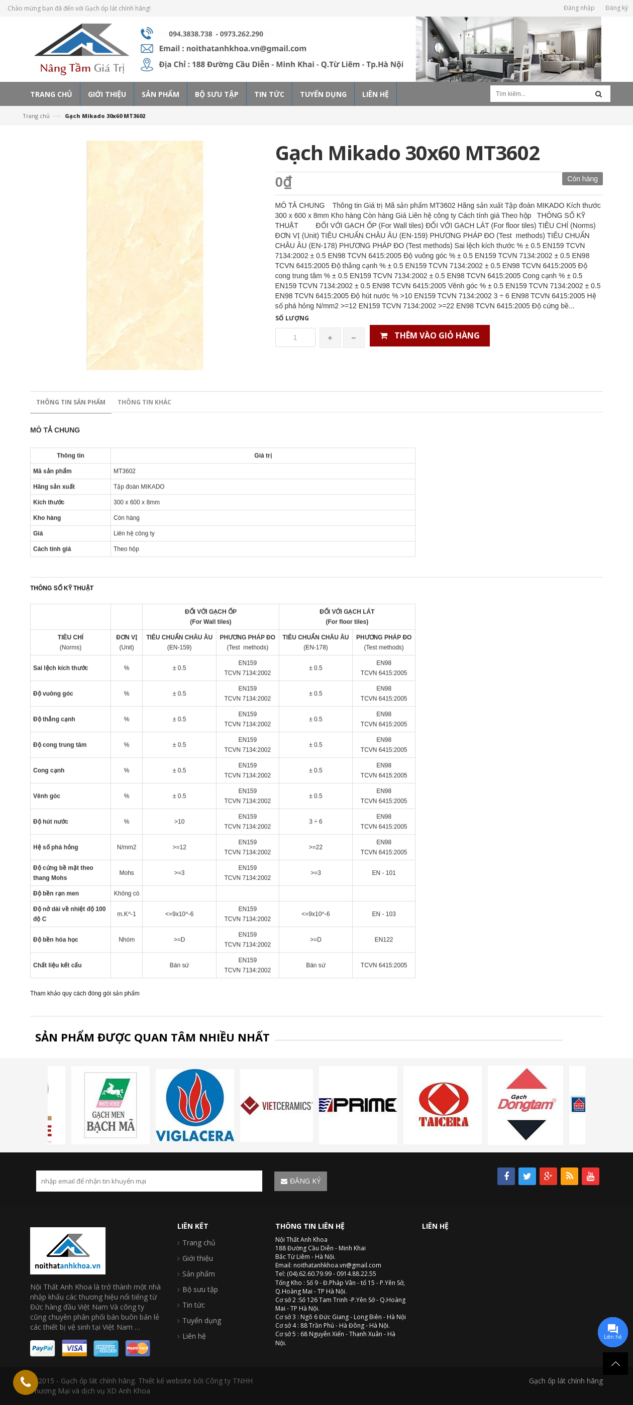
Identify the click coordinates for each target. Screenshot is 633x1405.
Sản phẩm (198, 1273)
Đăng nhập (579, 8)
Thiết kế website (164, 1380)
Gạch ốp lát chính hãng (566, 1380)
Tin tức (193, 1305)
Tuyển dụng (201, 1320)
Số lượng (292, 318)
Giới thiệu (197, 1258)
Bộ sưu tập (200, 1289)
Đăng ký (616, 8)
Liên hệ (194, 1336)
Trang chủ (36, 116)
